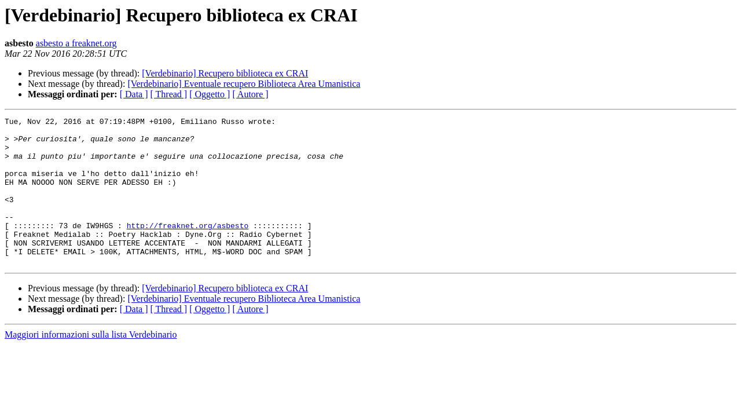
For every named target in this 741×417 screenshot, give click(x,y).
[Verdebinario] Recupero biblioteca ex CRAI (225, 73)
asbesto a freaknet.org (76, 43)
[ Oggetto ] (209, 94)
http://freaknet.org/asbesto (188, 248)
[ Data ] (134, 94)
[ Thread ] (169, 94)
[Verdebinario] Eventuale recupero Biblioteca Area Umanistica (243, 84)
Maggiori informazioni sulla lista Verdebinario (91, 364)
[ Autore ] (250, 94)
